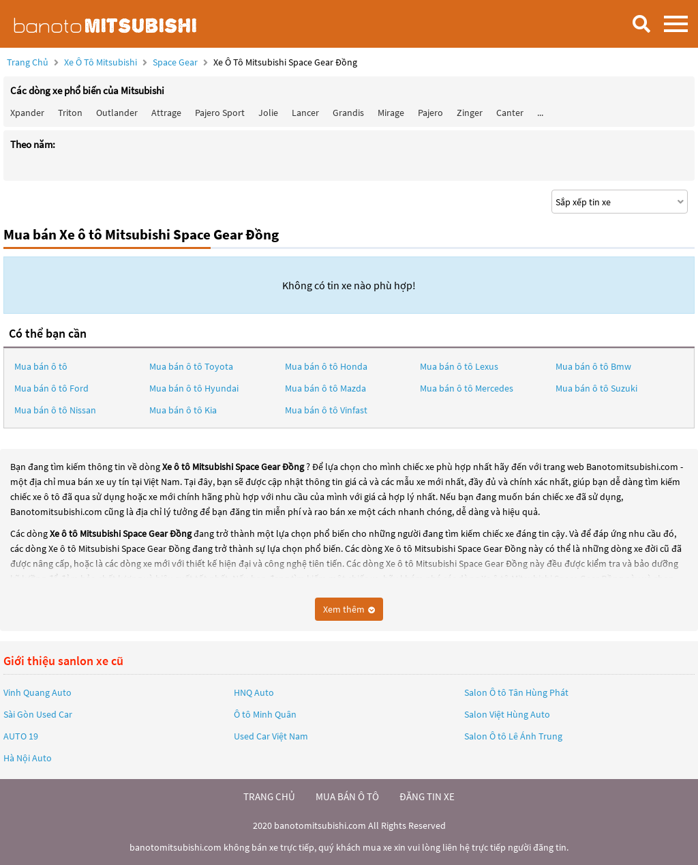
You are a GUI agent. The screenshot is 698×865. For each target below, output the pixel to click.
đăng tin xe (427, 796)
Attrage (166, 112)
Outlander (117, 112)
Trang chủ (27, 62)
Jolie (268, 112)
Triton (70, 112)
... (540, 112)
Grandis (348, 112)
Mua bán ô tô (40, 366)
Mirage (391, 112)
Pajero (430, 112)
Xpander (27, 112)
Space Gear (176, 62)
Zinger (470, 112)
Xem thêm (349, 609)
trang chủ (269, 796)
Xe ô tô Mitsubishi (100, 62)
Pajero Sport (220, 112)
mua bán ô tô (347, 796)
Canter (510, 112)
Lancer (305, 112)
